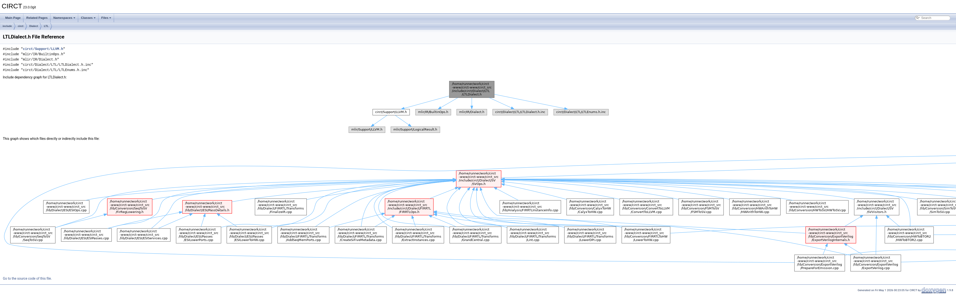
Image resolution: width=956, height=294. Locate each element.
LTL (46, 26)
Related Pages (37, 18)
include (7, 26)
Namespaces (64, 18)
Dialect (33, 26)
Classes (88, 18)
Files (106, 18)
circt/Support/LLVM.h (43, 49)
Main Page (13, 18)
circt (20, 26)
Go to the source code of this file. (27, 278)
